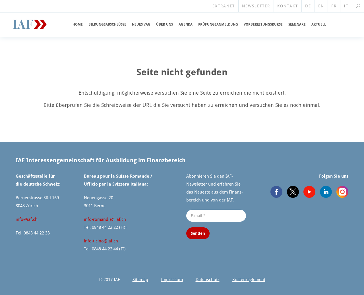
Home (78, 24)
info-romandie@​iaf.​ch (105, 219)
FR (334, 6)
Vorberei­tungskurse (263, 24)
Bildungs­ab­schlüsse (107, 24)
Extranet (223, 6)
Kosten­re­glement (248, 279)
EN (321, 6)
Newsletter (256, 6)
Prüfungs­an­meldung (218, 24)
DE (308, 6)
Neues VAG (141, 24)
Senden (198, 233)
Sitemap (140, 279)
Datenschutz (208, 279)
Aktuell (318, 24)
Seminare (297, 24)
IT (346, 6)
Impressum (172, 279)
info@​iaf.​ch (27, 219)
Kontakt (287, 6)
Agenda (186, 24)
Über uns (164, 24)
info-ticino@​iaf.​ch (101, 241)
